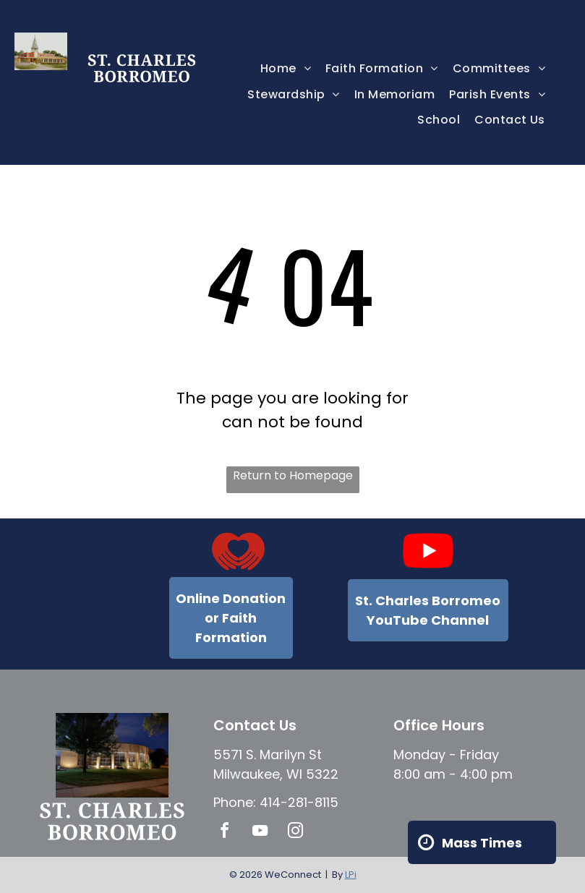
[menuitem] (285, 68)
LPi (350, 874)
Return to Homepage (293, 475)
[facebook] (224, 832)
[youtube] (260, 832)
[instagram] (295, 832)
